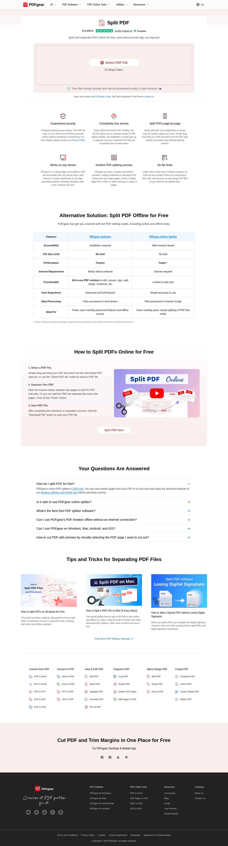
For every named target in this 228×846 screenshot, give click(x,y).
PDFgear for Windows (100, 793)
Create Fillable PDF (187, 691)
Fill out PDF (93, 706)
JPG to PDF (65, 699)
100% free (78, 488)
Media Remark (171, 813)
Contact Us (200, 798)
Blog (166, 798)
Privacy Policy (78, 140)
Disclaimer (135, 835)
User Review (170, 808)
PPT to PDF (65, 691)
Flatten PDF (183, 699)
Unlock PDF (183, 684)
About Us (199, 793)
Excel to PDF (66, 684)
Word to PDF (65, 676)
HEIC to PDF (136, 803)
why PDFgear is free (101, 96)
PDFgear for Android (100, 808)
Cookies (102, 835)
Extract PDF (155, 691)
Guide (167, 803)
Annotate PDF (94, 699)
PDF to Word (38, 676)
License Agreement (118, 835)
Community (169, 793)
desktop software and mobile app (59, 492)
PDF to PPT (37, 691)
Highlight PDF (94, 691)
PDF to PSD (37, 706)
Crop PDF (121, 676)
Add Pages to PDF (125, 699)
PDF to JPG (37, 699)
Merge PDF (155, 684)
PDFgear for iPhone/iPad (102, 803)
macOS (110, 757)
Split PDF (154, 676)
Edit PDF (91, 676)
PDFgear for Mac (98, 798)
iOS (118, 757)
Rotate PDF (122, 684)
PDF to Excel (38, 684)
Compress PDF (185, 676)
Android (125, 757)
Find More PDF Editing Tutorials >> (114, 638)
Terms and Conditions (67, 835)
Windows (103, 757)
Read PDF (92, 684)
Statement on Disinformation (157, 835)
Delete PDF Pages (125, 691)
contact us (149, 96)
